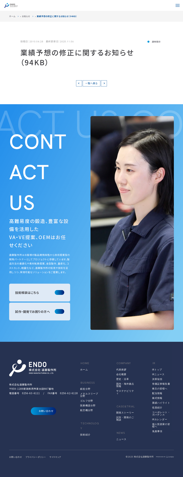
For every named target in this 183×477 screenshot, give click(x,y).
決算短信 (157, 379)
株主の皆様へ (160, 388)
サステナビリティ (125, 392)
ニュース (121, 439)
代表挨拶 (121, 369)
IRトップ (157, 369)
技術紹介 (85, 434)
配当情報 (157, 393)
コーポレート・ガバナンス (161, 413)
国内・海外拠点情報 (125, 385)
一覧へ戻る (91, 83)
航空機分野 (86, 410)
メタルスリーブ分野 (89, 395)
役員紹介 (157, 407)
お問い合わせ (44, 411)
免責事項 (157, 431)
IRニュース (158, 374)
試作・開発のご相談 (125, 418)
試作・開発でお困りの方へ (32, 311)
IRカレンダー (159, 419)
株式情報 (157, 398)
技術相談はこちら (27, 292)
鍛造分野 (85, 388)
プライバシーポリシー (36, 457)
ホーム (12, 16)
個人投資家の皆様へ (161, 425)
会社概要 (121, 374)
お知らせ (26, 16)
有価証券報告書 (161, 383)
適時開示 (156, 41)
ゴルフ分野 (86, 400)
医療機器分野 (88, 405)
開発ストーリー (125, 412)
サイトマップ (55, 457)
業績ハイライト (161, 402)
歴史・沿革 (122, 379)
